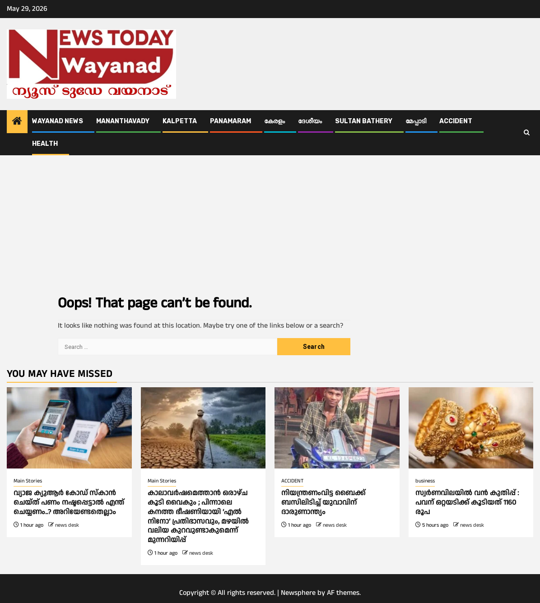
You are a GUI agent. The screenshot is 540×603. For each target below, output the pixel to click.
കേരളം (274, 121)
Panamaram (230, 121)
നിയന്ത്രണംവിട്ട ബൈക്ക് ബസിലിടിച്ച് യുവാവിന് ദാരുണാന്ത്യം (323, 502)
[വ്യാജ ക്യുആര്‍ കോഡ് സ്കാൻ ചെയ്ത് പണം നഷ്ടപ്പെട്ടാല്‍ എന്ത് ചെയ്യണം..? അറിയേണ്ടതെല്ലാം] (69, 427)
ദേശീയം (310, 121)
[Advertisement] (270, 223)
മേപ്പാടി (415, 121)
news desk (67, 525)
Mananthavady (122, 121)
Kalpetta (180, 121)
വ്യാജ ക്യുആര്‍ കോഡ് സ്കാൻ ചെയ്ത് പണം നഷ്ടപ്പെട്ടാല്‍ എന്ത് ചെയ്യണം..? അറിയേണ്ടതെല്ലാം (69, 502)
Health (45, 144)
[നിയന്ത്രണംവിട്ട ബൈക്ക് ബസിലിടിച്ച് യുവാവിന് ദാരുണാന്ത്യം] (337, 427)
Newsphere (298, 593)
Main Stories (28, 481)
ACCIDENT (455, 121)
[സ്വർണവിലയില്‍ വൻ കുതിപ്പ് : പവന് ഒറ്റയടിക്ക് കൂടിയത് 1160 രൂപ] (471, 427)
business (425, 481)
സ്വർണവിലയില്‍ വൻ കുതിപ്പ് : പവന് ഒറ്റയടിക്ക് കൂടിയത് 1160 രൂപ (467, 502)
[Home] (17, 122)
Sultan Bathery (363, 121)
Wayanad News (57, 121)
